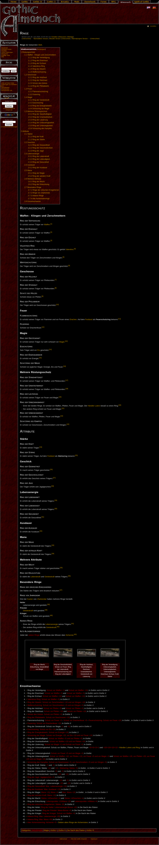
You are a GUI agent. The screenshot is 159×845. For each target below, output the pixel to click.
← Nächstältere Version (39, 38)
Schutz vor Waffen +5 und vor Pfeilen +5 (65, 738)
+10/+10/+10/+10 (110, 748)
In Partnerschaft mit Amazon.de (9, 109)
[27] (54, 478)
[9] (42, 296)
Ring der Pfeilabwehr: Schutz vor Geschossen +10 (48, 717)
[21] (63, 408)
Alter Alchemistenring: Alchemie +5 (41, 822)
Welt (40, 45)
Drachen (73, 319)
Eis (38, 350)
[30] (55, 508)
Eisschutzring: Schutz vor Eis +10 (41, 729)
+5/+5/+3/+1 (94, 748)
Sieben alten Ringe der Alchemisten (73, 822)
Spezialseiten (5, 87)
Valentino (69, 249)
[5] (63, 257)
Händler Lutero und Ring (129, 748)
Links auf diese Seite (7, 83)
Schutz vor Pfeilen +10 (53, 711)
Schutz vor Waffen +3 (55, 690)
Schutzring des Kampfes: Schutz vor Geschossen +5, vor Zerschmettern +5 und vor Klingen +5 (67, 762)
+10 (49, 768)
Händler (91, 406)
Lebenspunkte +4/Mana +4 (86, 801)
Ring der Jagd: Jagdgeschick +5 (40, 777)
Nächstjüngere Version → (81, 38)
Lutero (97, 406)
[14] (50, 349)
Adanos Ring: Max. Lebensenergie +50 (43, 816)
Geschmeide (37, 830)
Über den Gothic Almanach (79, 839)
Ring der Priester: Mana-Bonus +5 (57, 810)
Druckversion (5, 89)
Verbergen (41, 49)
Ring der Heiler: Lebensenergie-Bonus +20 (59, 807)
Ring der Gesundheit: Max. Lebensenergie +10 (46, 786)
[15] (40, 358)
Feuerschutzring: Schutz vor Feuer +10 (105, 720)
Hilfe (2, 57)
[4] (75, 249)
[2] (51, 232)
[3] (51, 240)
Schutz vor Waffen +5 (53, 693)
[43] (75, 634)
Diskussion (62, 37)
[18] (66, 388)
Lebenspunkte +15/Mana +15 (58, 801)
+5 (69, 726)
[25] (76, 455)
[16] (64, 366)
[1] (51, 224)
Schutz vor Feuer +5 (53, 720)
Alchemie (69, 635)
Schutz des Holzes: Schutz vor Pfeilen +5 (44, 714)
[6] (69, 265)
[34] (53, 553)
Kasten (30, 599)
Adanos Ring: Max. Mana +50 (39, 819)
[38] (48, 604)
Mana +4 (54, 792)
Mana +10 (45, 792)
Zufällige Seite (5, 55)
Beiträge (70, 37)
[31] (42, 517)
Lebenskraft (35, 577)
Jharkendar (41, 599)
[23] (68, 424)
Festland (88, 319)
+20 (61, 783)
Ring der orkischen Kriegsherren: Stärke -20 (45, 804)
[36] (69, 576)
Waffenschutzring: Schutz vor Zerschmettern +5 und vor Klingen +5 (55, 705)
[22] (61, 416)
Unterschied (26, 38)
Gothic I (54, 830)
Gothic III (90, 830)
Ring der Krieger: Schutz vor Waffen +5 (58, 813)
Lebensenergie (51, 624)
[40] (51, 615)
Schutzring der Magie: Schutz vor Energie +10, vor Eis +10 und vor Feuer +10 (59, 735)
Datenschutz (63, 839)
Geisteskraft (49, 577)
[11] (119, 319)
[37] (61, 590)
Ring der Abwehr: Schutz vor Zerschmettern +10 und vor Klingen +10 (56, 702)
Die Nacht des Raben (76, 830)
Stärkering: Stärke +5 (68, 768)
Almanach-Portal (6, 49)
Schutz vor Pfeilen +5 (52, 708)
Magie (61, 342)
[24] (40, 447)
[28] (52, 486)
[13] (66, 341)
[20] (120, 405)
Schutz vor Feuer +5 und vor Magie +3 (67, 753)
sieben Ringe (33, 635)
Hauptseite (4, 48)
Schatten (54, 37)
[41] (72, 623)
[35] (61, 568)
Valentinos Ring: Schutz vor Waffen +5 (43, 699)
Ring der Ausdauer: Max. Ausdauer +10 (43, 789)
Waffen (47, 225)
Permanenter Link (6, 90)
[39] (46, 610)
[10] (57, 304)
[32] (41, 531)
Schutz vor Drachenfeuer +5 (75, 720)
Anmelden (153, 26)
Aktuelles (4, 51)
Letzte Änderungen (7, 52)
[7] (56, 279)
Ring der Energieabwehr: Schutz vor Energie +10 (47, 732)
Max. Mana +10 (68, 792)
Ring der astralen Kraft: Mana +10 (41, 795)
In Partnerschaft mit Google (9, 127)
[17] (66, 380)
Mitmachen (4, 54)
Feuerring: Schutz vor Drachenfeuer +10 (44, 723)
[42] (58, 627)
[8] (56, 288)
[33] (53, 545)
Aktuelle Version (54, 38)
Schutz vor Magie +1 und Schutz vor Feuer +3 (64, 744)
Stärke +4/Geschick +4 (50, 798)
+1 (62, 726)
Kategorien (26, 830)
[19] (60, 397)
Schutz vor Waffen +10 (78, 690)
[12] (43, 327)
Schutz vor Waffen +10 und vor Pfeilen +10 (67, 741)
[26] (51, 469)
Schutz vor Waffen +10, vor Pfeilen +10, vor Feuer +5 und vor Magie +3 (79, 756)
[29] (55, 500)
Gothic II (62, 830)
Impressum (94, 839)
